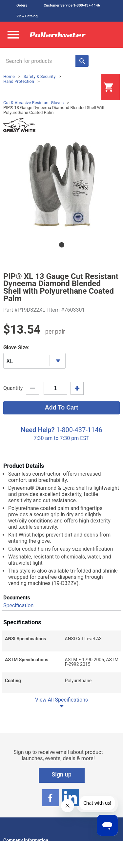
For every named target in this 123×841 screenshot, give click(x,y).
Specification (18, 605)
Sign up (61, 774)
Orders (21, 5)
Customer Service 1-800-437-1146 (72, 5)
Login (85, 87)
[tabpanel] (61, 184)
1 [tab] (61, 245)
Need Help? (37, 430)
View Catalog (27, 16)
